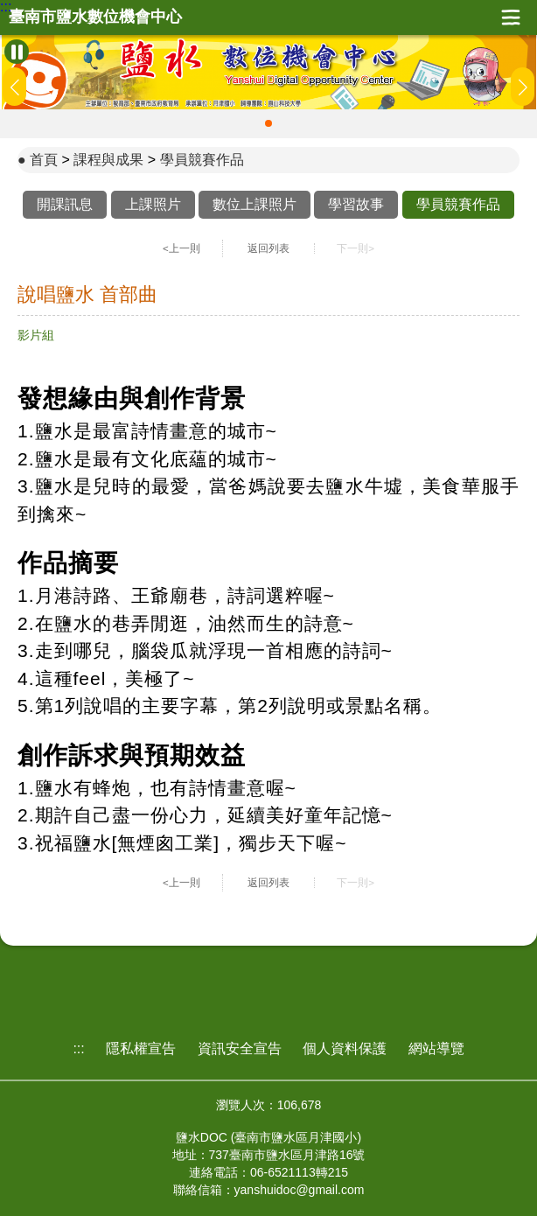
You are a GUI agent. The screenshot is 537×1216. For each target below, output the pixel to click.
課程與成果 (108, 159)
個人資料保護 (345, 1048)
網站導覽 (436, 1048)
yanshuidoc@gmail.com (299, 1190)
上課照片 (153, 204)
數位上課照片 (254, 204)
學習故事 (356, 204)
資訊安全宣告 (240, 1048)
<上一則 (181, 248)
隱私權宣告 (141, 1048)
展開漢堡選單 (511, 17)
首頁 (44, 159)
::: (5, 7)
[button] (268, 123)
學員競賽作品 (202, 159)
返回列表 (268, 248)
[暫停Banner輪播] (16, 51)
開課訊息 (65, 204)
